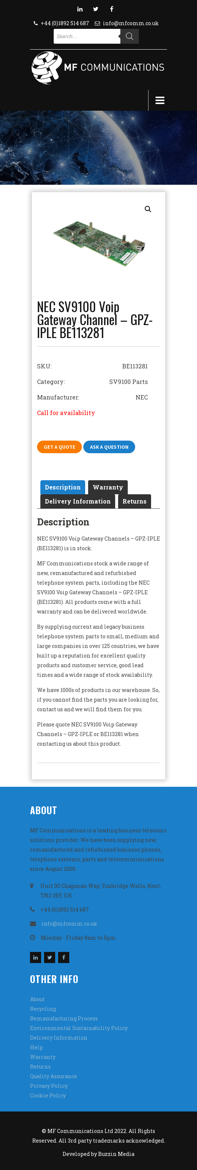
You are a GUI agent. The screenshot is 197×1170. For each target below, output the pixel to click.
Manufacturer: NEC (92, 397)
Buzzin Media (116, 1153)
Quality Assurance (53, 1076)
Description (63, 487)
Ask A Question (109, 447)
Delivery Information (78, 501)
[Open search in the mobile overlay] (96, 36)
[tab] (62, 487)
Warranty (108, 487)
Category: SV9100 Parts (92, 381)
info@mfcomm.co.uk (131, 23)
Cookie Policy (48, 1095)
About (37, 999)
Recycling (43, 1008)
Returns (135, 501)
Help (36, 1047)
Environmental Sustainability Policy (79, 1028)
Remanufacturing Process (64, 1018)
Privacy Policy (49, 1085)
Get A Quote (59, 447)
